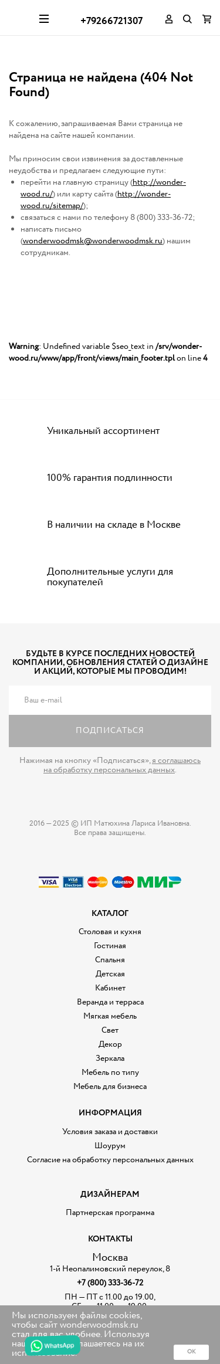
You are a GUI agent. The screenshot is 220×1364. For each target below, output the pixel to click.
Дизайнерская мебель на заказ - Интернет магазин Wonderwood (20, 17)
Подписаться (110, 731)
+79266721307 (111, 21)
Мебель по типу (110, 1072)
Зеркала (110, 1058)
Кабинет (110, 988)
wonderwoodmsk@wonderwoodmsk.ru (93, 241)
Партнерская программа (110, 1213)
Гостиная (110, 946)
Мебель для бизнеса (110, 1086)
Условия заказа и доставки (110, 1132)
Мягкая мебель (110, 1016)
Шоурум (110, 1146)
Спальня (110, 960)
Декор (110, 1044)
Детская (110, 974)
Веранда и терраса (110, 1002)
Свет (110, 1030)
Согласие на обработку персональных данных (110, 1160)
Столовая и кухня (110, 932)
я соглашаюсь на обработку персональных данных (122, 765)
